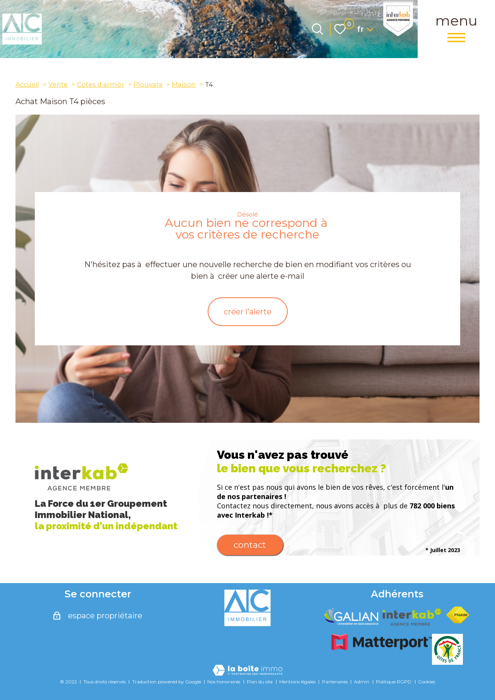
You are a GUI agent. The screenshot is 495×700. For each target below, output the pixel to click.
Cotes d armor (100, 84)
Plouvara (147, 84)
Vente (58, 84)
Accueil (27, 84)
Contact (250, 545)
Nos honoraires (223, 682)
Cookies (426, 682)
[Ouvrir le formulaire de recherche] (317, 29)
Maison (184, 84)
